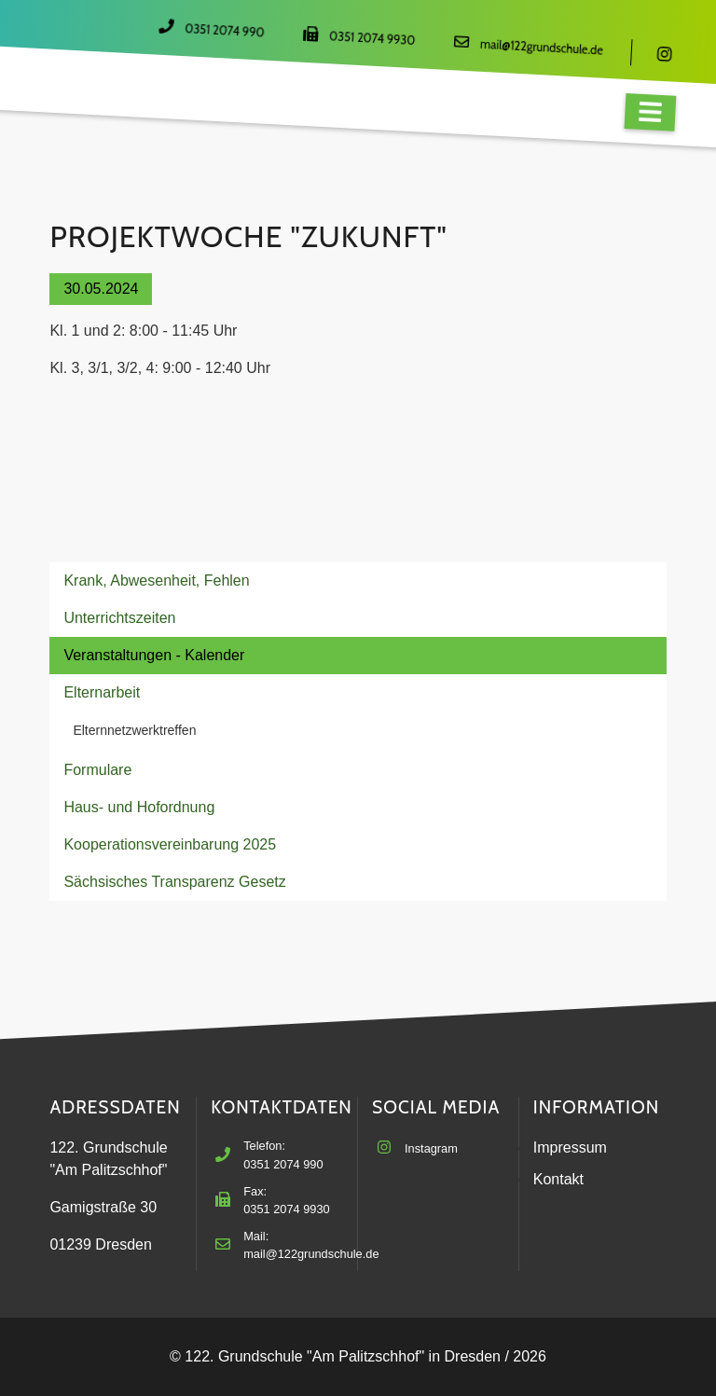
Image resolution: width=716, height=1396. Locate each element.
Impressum (570, 1147)
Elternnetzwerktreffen (134, 730)
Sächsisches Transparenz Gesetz (174, 882)
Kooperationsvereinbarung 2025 (169, 844)
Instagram (431, 1148)
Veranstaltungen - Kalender (153, 655)
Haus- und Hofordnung (138, 807)
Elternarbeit (101, 692)
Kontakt (558, 1179)
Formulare (97, 770)
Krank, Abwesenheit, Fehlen (156, 580)
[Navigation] (650, 112)
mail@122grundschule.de (542, 47)
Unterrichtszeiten (119, 618)
